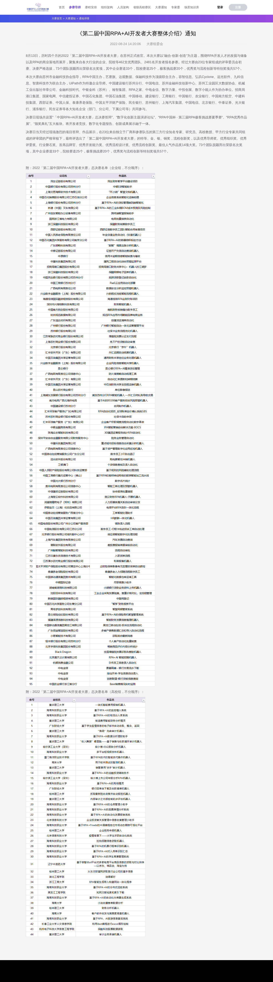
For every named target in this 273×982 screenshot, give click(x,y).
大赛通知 (161, 7)
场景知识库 (191, 7)
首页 (62, 7)
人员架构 (123, 7)
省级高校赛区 (142, 7)
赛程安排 (91, 7)
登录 (220, 7)
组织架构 (107, 7)
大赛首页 (57, 18)
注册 (238, 7)
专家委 (175, 7)
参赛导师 (75, 7)
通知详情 (84, 18)
